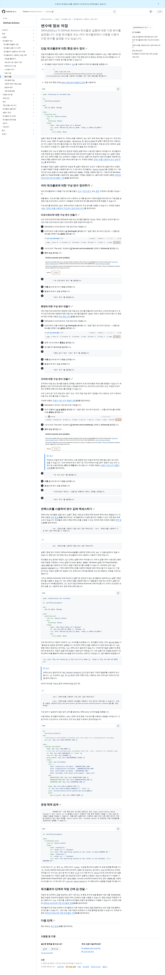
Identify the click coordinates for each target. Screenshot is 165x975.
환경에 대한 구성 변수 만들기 (57, 306)
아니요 (54, 949)
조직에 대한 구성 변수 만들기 (57, 378)
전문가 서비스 (96, 967)
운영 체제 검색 (51, 804)
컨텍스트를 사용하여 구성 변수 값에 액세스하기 (62, 208)
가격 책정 (86, 967)
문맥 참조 (54, 517)
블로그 (105, 967)
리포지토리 (86, 191)
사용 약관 (60, 967)
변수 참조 (54, 926)
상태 (79, 967)
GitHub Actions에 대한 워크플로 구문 (60, 913)
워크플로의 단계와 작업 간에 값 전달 (64, 889)
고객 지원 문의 (87, 951)
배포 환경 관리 (65, 316)
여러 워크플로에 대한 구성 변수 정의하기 (67, 185)
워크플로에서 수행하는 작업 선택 (85, 19)
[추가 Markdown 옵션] (150, 27)
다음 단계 (48, 920)
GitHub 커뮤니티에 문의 (91, 948)
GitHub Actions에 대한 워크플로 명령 (58, 903)
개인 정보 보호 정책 (47, 953)
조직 (79, 191)
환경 (97, 191)
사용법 (56, 19)
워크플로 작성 (66, 19)
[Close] (158, 3)
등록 (159, 11)
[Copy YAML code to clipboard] (118, 89)
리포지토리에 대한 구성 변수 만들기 (60, 214)
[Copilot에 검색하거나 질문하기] (80, 11)
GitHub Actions (11, 22)
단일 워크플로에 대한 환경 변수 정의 (64, 48)
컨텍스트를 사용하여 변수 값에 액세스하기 (68, 509)
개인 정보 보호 (71, 967)
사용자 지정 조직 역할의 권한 (64, 400)
